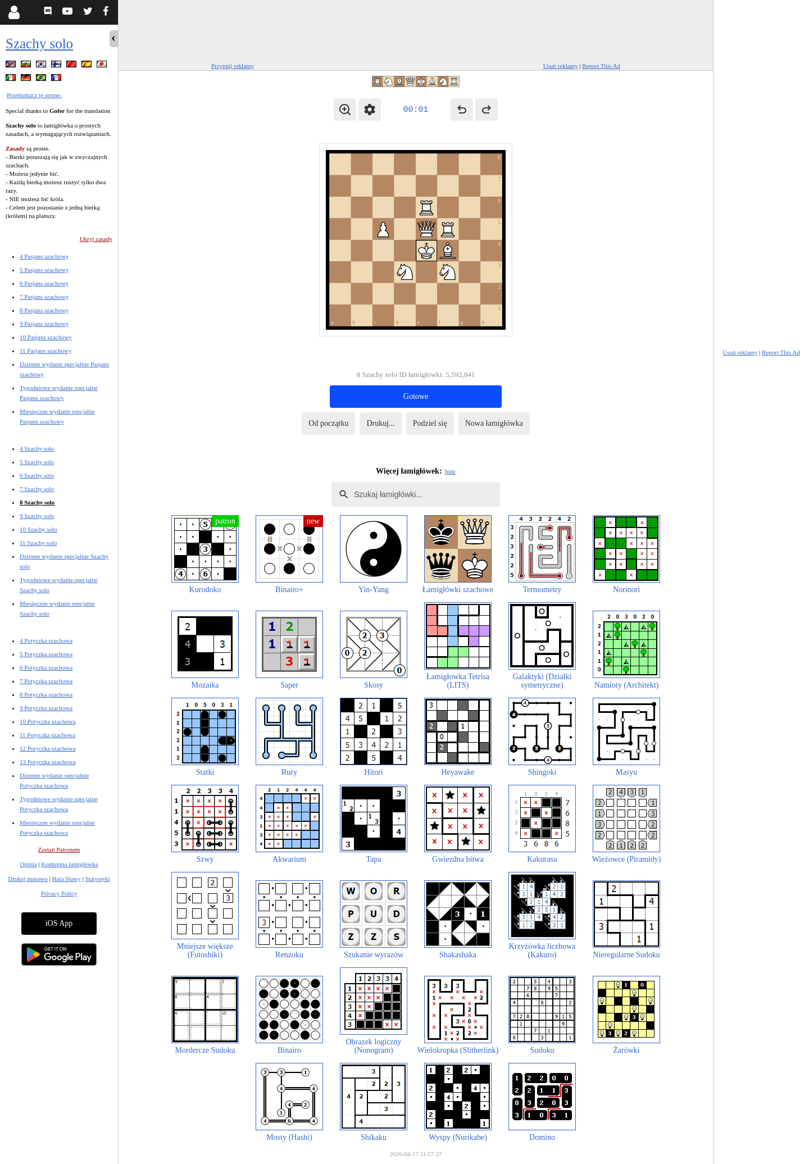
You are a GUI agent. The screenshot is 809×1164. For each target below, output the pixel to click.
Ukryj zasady (96, 238)
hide (450, 471)
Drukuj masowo (28, 878)
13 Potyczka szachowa (48, 761)
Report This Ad (601, 65)
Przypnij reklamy (232, 65)
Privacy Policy (59, 893)
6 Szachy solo (37, 475)
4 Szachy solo (37, 448)
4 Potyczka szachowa (46, 640)
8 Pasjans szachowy (44, 310)
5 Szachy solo (37, 461)
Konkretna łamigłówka (69, 864)
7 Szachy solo (37, 488)
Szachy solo (39, 43)
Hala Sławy (66, 878)
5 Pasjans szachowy (44, 269)
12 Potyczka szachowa (48, 748)
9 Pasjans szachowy (44, 323)
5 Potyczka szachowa (46, 654)
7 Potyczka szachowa (46, 681)
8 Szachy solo (37, 502)
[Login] (14, 12)
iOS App (59, 923)
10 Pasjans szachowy (46, 337)
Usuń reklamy (560, 65)
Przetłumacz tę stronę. (34, 95)
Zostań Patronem (59, 849)
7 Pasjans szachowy (44, 296)
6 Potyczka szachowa (46, 667)
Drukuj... (380, 423)
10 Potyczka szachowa (48, 721)
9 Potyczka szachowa (46, 707)
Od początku (328, 423)
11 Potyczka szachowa (47, 734)
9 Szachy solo (37, 515)
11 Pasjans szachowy (45, 350)
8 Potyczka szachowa (46, 694)
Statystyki (97, 878)
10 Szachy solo (38, 529)
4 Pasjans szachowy (44, 256)
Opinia (28, 864)
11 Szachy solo (38, 542)
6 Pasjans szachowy (44, 283)
